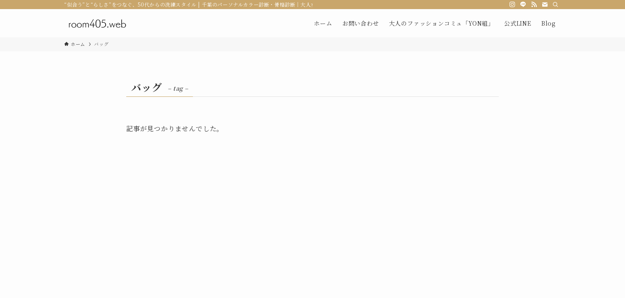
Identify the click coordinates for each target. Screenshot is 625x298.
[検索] (555, 4)
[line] (523, 4)
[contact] (544, 4)
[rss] (534, 4)
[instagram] (512, 4)
